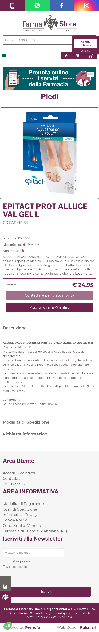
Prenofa (32, 627)
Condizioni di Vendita (22, 525)
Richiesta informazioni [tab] (26, 434)
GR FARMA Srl (15, 223)
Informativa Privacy (20, 515)
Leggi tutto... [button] (84, 273)
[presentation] (30, 577)
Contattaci (12, 478)
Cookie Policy (15, 520)
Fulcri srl (88, 627)
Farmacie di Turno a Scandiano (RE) (35, 531)
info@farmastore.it (71, 613)
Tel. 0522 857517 (17, 484)
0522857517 (35, 617)
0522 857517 (6, 586)
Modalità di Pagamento (24, 504)
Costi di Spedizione (20, 509)
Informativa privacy (16, 561)
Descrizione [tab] (15, 327)
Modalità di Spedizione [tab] (26, 422)
